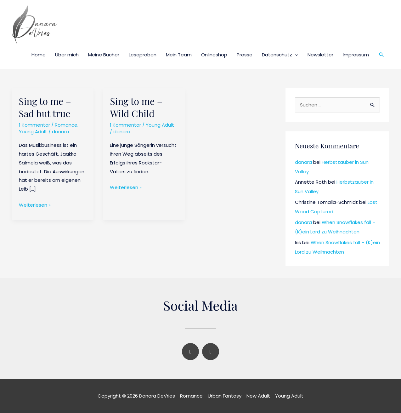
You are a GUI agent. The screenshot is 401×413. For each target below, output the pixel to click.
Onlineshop (214, 54)
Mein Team (179, 54)
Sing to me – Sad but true (45, 107)
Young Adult (33, 131)
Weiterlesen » (35, 204)
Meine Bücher (103, 54)
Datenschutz (277, 54)
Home (38, 54)
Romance (66, 125)
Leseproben (142, 54)
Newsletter (320, 54)
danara (303, 162)
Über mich (67, 54)
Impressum (356, 54)
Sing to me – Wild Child (136, 107)
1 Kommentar (34, 125)
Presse (244, 54)
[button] (381, 55)
